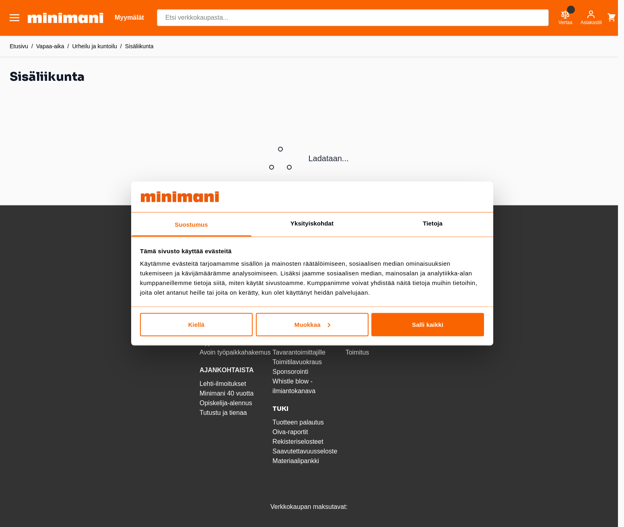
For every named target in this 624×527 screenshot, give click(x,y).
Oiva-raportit (290, 432)
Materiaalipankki (295, 460)
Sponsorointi (290, 371)
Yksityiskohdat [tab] (312, 223)
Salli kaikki (427, 324)
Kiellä (196, 324)
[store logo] (65, 17)
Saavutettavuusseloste (304, 451)
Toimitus (357, 352)
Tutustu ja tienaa (223, 412)
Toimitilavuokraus (297, 362)
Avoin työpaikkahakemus (235, 352)
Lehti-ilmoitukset (223, 383)
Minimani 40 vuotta (226, 393)
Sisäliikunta (139, 46)
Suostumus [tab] (191, 224)
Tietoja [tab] (433, 223)
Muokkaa (312, 324)
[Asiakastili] (591, 18)
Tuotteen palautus (298, 422)
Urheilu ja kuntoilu (94, 46)
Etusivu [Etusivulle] (19, 46)
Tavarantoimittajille (298, 352)
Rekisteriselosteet (297, 441)
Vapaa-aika (50, 46)
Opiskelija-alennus (226, 403)
